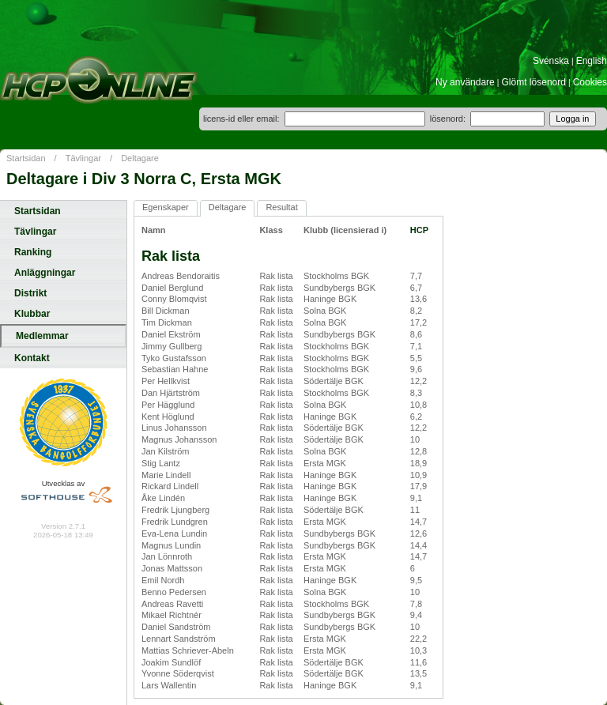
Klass (270, 230)
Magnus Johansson (179, 439)
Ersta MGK (325, 463)
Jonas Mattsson (171, 568)
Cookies (590, 82)
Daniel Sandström (175, 626)
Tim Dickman (166, 322)
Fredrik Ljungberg (175, 510)
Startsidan (26, 158)
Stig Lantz (160, 463)
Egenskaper (165, 207)
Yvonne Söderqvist (177, 673)
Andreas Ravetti (172, 604)
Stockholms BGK (336, 276)
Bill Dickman (165, 310)
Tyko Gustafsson (173, 358)
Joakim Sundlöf (171, 662)
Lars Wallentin (168, 685)
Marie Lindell (165, 475)
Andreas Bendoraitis (180, 276)
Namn (153, 230)
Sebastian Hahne (174, 369)
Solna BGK (325, 310)
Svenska (551, 60)
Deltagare (140, 158)
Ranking (32, 252)
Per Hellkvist (165, 381)
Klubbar (32, 313)
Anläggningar (44, 272)
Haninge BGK (330, 298)
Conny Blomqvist (174, 298)
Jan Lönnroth (166, 556)
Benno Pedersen (173, 592)
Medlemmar (42, 335)
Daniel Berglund (172, 287)
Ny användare (465, 82)
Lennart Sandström (178, 638)
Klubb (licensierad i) (345, 230)
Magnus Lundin (171, 545)
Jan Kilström (165, 451)
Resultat (281, 207)
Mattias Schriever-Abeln (187, 650)
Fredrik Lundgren (174, 521)
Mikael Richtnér (171, 615)
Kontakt (32, 358)
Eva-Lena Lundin (174, 533)
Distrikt (30, 293)
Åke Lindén (163, 498)
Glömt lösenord (534, 82)
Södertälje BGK (334, 381)
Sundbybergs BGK (339, 287)
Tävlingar (83, 158)
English (591, 60)
